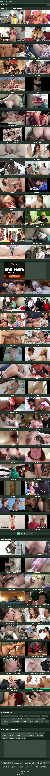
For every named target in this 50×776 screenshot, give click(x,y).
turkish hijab (43, 718)
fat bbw (16, 716)
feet (25, 735)
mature (24, 718)
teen (37, 721)
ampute (25, 721)
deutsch (19, 735)
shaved (4, 735)
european (5, 738)
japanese (5, 724)
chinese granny (16, 721)
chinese (4, 718)
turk (27, 716)
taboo (18, 738)
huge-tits (31, 735)
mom (38, 716)
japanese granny (33, 718)
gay (47, 721)
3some (11, 733)
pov (30, 733)
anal (22, 716)
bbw (15, 718)
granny (32, 716)
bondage (18, 733)
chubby (42, 733)
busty (24, 738)
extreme (5, 733)
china (42, 721)
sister (31, 721)
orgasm (12, 738)
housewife (11, 735)
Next (31, 533)
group (24, 733)
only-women (40, 735)
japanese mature (7, 716)
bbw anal (45, 716)
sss (10, 718)
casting (36, 733)
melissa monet (6, 721)
